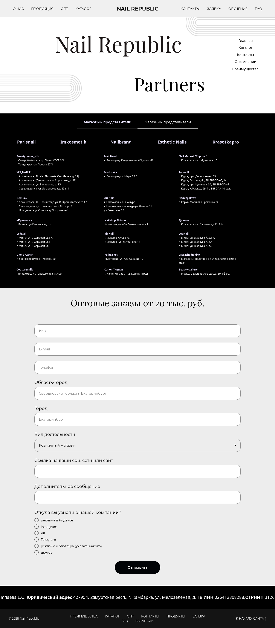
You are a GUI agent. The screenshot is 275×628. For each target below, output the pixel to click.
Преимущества (245, 68)
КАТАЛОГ (83, 9)
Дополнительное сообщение (67, 486)
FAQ (258, 9)
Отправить (137, 567)
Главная (245, 40)
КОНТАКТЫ (190, 9)
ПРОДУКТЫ (176, 616)
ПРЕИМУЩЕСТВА (84, 616)
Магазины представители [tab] (107, 122)
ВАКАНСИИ (144, 621)
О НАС (18, 9)
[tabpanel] (137, 208)
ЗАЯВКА (214, 9)
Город (40, 408)
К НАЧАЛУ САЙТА (251, 619)
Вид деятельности (54, 434)
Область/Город (50, 382)
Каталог (245, 47)
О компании (245, 61)
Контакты (245, 54)
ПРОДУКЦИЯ (42, 9)
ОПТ (64, 9)
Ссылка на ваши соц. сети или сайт (73, 460)
